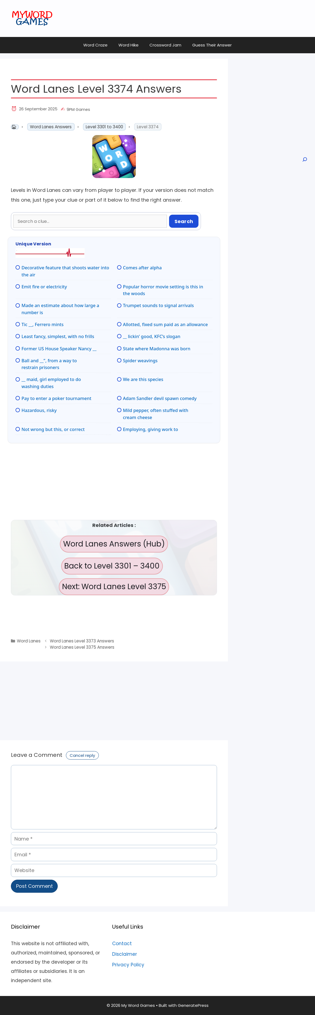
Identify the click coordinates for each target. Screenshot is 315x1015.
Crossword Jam (165, 45)
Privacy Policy (128, 964)
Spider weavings (140, 361)
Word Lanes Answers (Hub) (114, 544)
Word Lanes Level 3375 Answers (82, 647)
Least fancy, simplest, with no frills (58, 336)
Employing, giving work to (150, 429)
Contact (122, 943)
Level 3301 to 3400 (104, 127)
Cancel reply (82, 755)
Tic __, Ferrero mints (43, 324)
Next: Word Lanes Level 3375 (114, 586)
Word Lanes (29, 641)
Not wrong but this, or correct (53, 429)
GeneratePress (193, 1005)
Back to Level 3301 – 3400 (112, 566)
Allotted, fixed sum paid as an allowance (165, 324)
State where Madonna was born (157, 349)
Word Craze (95, 45)
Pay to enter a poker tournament (56, 398)
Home (15, 126)
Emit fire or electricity (44, 287)
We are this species (143, 379)
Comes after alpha (142, 268)
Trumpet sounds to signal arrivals (158, 305)
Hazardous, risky (39, 410)
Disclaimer (124, 954)
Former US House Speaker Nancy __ (59, 349)
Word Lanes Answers (51, 127)
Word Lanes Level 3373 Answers (82, 641)
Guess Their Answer (212, 45)
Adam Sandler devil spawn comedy (160, 398)
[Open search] (304, 159)
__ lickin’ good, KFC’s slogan (152, 336)
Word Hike (128, 45)
